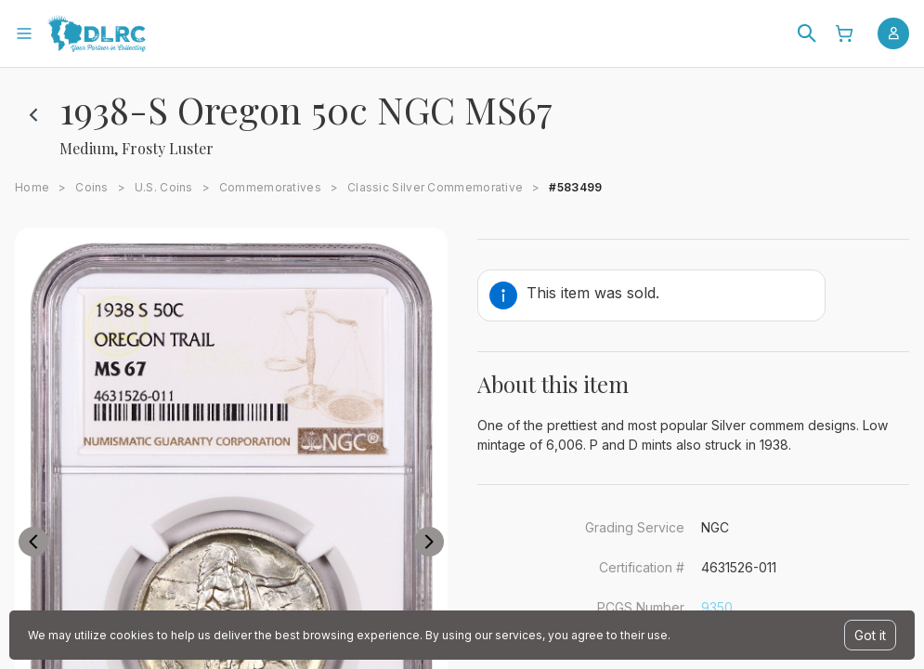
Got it (870, 635)
